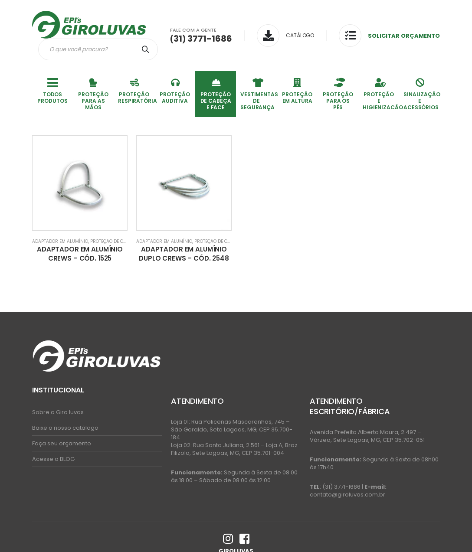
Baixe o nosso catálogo (65, 428)
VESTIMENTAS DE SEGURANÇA (258, 93)
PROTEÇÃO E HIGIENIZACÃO (381, 93)
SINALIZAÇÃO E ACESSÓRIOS (421, 93)
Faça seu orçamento (61, 443)
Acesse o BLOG (53, 459)
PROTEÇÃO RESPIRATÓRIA (136, 90)
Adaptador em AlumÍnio (60, 241)
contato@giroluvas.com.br (347, 494)
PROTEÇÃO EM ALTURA (297, 90)
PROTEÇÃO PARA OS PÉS (338, 93)
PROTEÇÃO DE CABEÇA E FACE (215, 93)
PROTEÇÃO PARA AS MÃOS (93, 93)
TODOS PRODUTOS (52, 90)
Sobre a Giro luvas (58, 412)
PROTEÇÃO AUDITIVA (175, 90)
